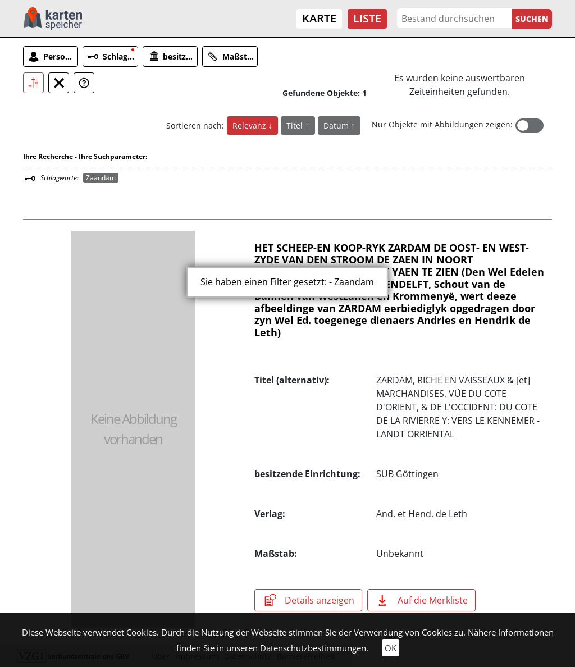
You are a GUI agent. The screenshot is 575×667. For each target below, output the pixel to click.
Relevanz (250, 125)
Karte (319, 18)
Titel (295, 125)
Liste (367, 18)
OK (390, 648)
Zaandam (101, 177)
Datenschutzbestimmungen (313, 648)
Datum (337, 125)
